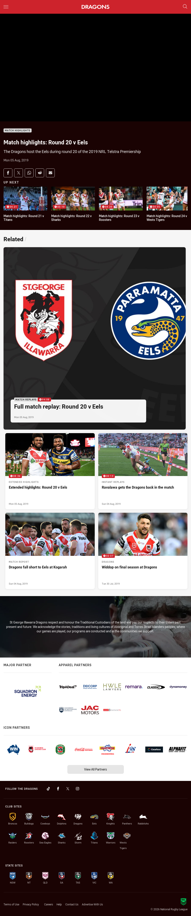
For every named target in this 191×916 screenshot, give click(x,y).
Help (59, 904)
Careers (48, 904)
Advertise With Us (92, 904)
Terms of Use (11, 904)
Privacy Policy (31, 904)
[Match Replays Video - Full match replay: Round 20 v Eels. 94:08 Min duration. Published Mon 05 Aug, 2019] (95, 338)
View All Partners (95, 769)
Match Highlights (17, 130)
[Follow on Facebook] (58, 789)
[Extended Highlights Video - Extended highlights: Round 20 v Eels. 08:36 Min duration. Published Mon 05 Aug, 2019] (50, 471)
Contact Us (71, 904)
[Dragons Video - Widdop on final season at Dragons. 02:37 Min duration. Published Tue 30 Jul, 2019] (143, 551)
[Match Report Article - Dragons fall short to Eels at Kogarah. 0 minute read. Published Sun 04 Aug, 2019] (50, 551)
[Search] (185, 7)
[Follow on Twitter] (68, 789)
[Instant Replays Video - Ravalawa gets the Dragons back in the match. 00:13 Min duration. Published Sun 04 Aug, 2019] (143, 471)
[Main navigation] (6, 6)
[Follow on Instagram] (77, 789)
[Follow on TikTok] (48, 789)
